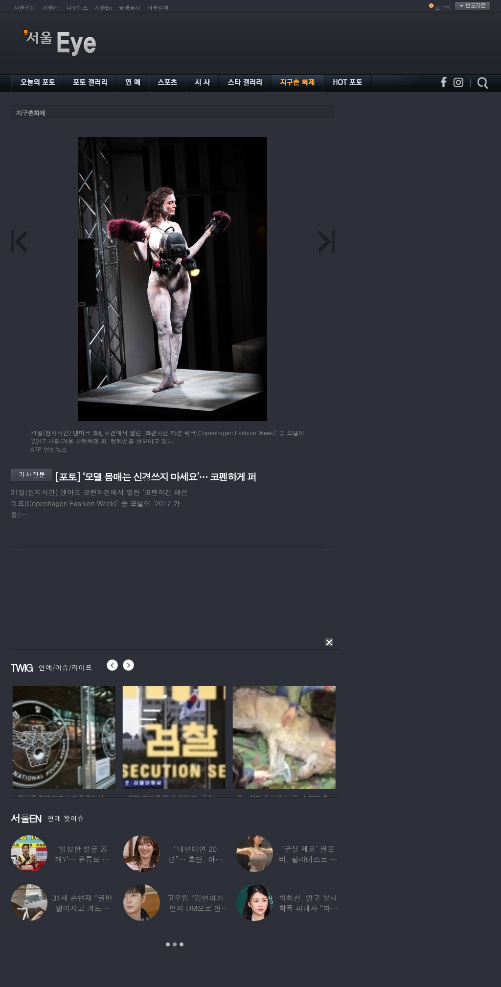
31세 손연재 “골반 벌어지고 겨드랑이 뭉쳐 (82, 908)
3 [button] (181, 944)
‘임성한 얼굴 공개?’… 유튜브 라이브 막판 (82, 859)
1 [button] (168, 944)
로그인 (443, 7)
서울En (103, 7)
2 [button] (175, 944)
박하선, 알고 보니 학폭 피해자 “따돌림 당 (308, 908)
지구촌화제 (31, 113)
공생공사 (129, 7)
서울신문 (25, 7)
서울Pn (51, 7)
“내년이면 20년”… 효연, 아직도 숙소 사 (195, 859)
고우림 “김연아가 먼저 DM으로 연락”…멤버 (195, 908)
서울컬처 (158, 7)
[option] (80, 736)
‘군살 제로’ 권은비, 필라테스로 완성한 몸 (308, 859)
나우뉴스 (77, 7)
